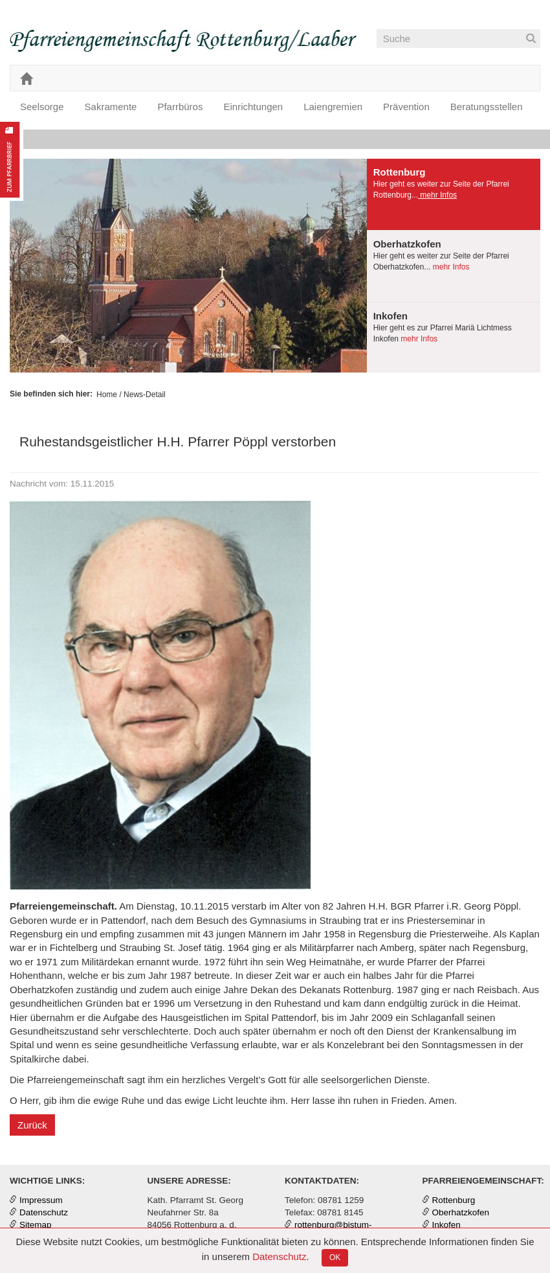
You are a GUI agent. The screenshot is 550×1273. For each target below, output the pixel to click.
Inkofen (446, 1225)
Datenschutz (279, 1256)
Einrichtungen (253, 106)
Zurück (32, 1124)
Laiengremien (332, 106)
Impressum (41, 1200)
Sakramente (111, 106)
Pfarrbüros (180, 106)
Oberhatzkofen (461, 1212)
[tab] (453, 195)
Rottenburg (454, 1200)
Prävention (406, 106)
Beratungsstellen (486, 106)
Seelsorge (42, 106)
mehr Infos (437, 195)
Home (106, 394)
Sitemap (35, 1225)
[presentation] (453, 194)
